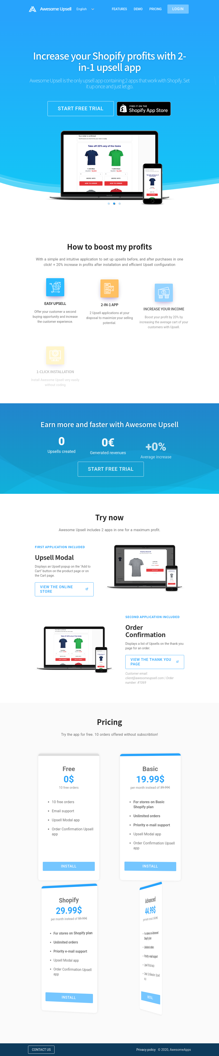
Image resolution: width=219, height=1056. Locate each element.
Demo (138, 9)
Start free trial (80, 108)
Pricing (155, 9)
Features (119, 9)
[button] (109, 203)
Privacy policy (146, 1049)
